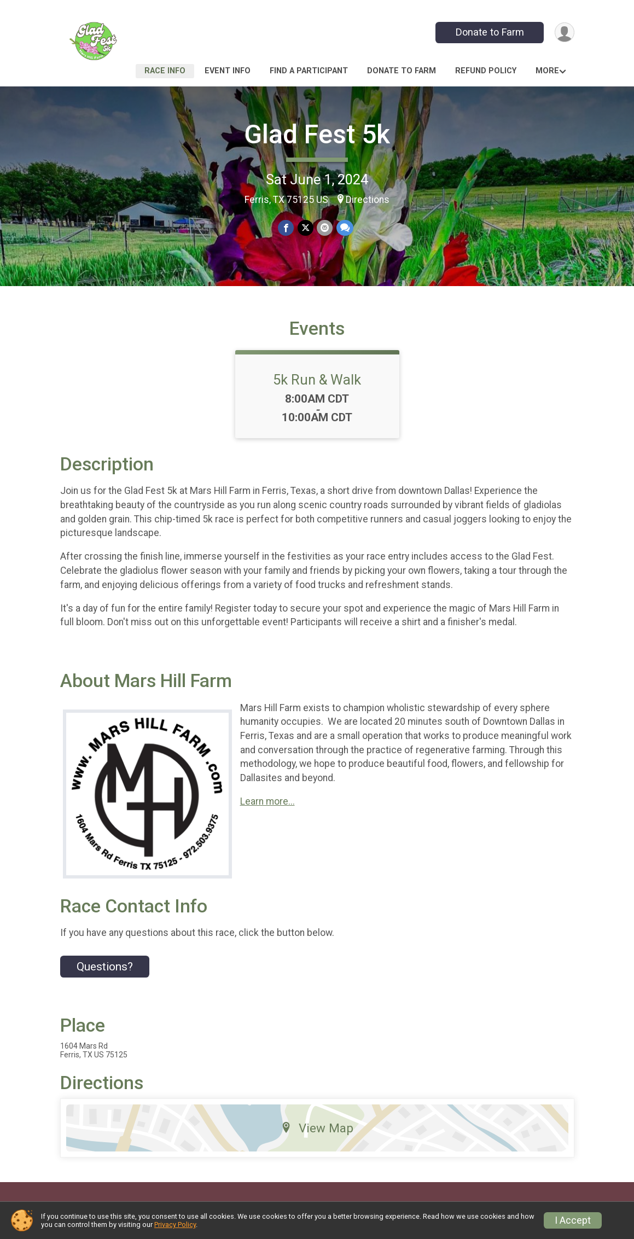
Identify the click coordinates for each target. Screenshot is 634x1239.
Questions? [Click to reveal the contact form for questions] (105, 974)
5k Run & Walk (317, 388)
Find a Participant (309, 70)
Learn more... (267, 809)
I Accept (573, 1220)
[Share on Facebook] (286, 228)
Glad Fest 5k (317, 134)
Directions (367, 199)
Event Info (228, 70)
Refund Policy (485, 70)
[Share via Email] (325, 228)
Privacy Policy (175, 1224)
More (547, 70)
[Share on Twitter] (305, 228)
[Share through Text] (344, 228)
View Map (317, 1136)
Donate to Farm (489, 32)
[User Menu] (564, 32)
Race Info (164, 70)
